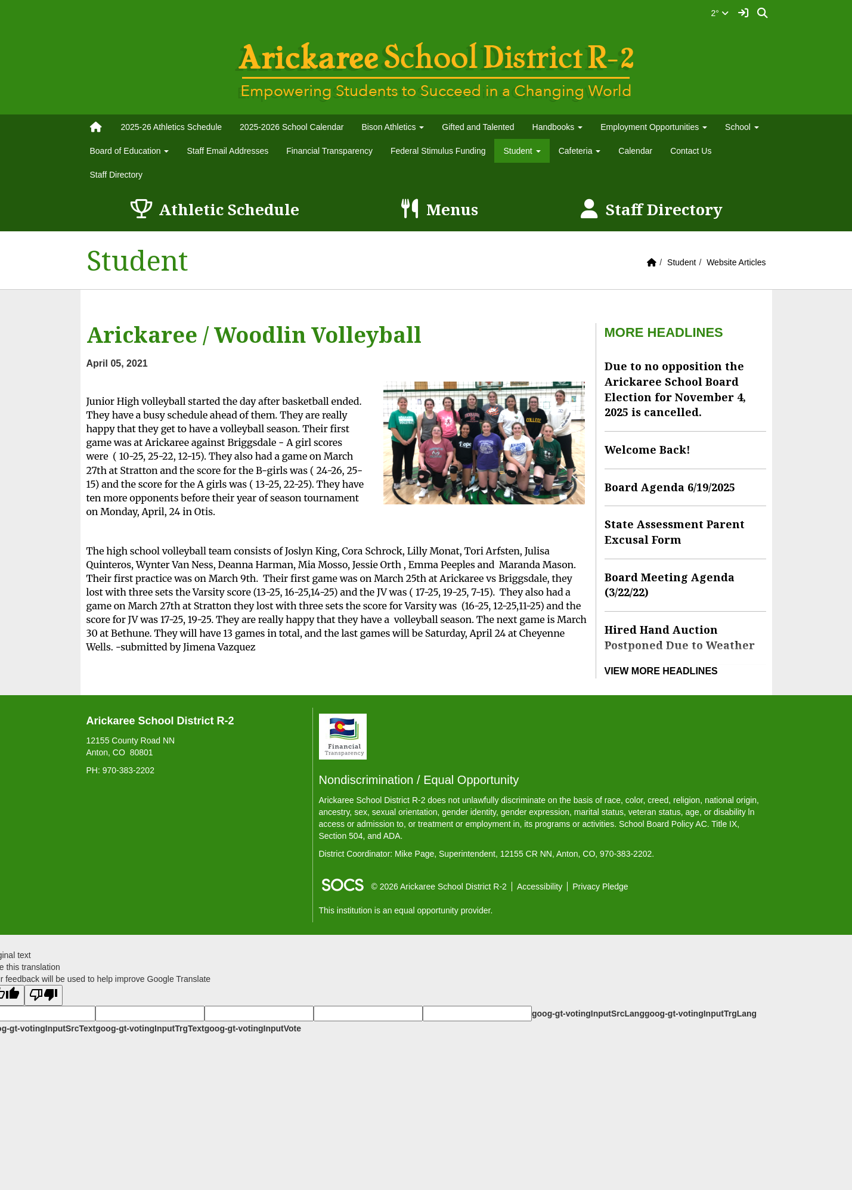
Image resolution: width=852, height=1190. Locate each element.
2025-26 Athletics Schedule (171, 127)
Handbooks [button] (557, 127)
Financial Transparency (329, 151)
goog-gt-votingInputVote (253, 1028)
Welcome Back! (647, 449)
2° (720, 13)
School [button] (742, 127)
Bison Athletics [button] (392, 127)
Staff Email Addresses (227, 151)
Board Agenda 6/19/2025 (670, 487)
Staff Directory (116, 174)
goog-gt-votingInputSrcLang (588, 1013)
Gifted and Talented (478, 127)
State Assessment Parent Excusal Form (675, 532)
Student (681, 262)
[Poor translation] (43, 995)
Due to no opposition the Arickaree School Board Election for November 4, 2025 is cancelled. (675, 389)
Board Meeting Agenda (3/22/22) (670, 585)
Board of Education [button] (129, 151)
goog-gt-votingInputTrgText (149, 1028)
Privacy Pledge (600, 886)
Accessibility (539, 886)
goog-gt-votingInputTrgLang (701, 1013)
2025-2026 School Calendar (291, 127)
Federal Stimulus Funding (438, 151)
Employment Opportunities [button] (653, 127)
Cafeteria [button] (580, 151)
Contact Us (690, 151)
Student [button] (521, 151)
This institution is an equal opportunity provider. (406, 910)
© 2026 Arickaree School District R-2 (439, 886)
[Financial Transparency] (343, 735)
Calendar (635, 151)
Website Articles (736, 262)
